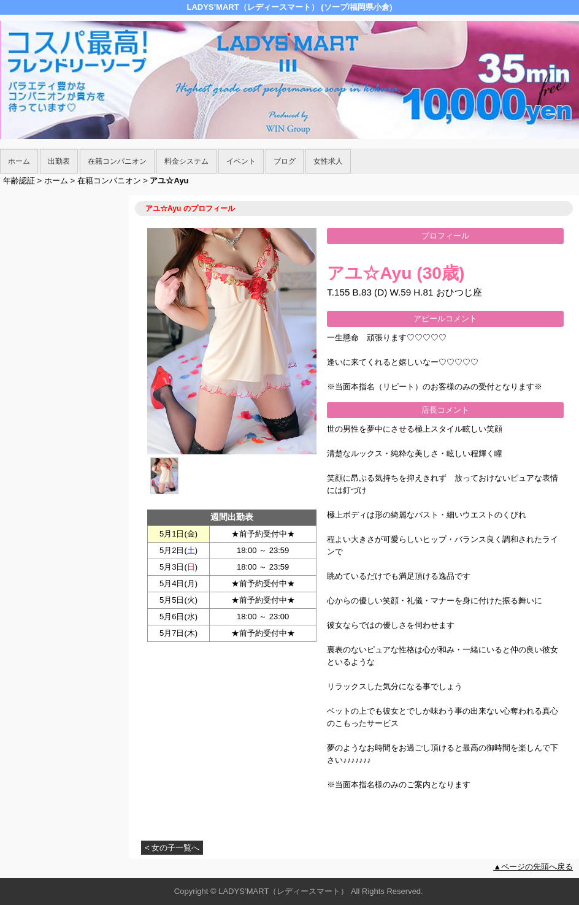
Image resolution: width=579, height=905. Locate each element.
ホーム (19, 161)
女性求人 (328, 161)
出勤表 (59, 161)
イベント (241, 161)
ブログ (285, 161)
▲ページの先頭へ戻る (533, 866)
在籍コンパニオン (117, 161)
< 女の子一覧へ (172, 847)
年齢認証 (19, 180)
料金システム (186, 161)
